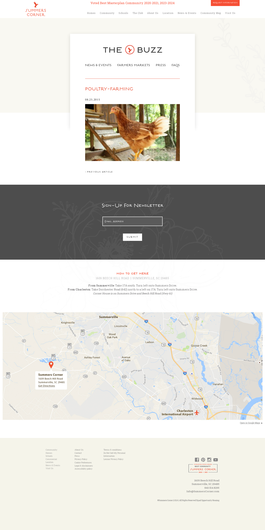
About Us (152, 13)
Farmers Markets (133, 65)
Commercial (51, 459)
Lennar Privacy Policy (113, 459)
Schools (123, 13)
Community (107, 13)
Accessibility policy (83, 468)
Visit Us (230, 13)
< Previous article (99, 172)
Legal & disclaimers (84, 465)
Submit (133, 237)
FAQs (176, 65)
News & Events (187, 13)
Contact (78, 452)
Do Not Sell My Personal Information (114, 454)
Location (168, 13)
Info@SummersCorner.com (202, 491)
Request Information (225, 3)
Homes (91, 13)
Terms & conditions (113, 449)
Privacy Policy (81, 459)
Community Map (211, 13)
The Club (137, 13)
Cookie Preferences (83, 462)
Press (161, 65)
